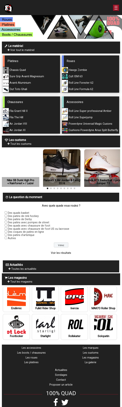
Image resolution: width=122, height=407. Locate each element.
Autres (12, 238)
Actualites (61, 370)
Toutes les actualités (22, 269)
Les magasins (90, 357)
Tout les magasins (19, 281)
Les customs (90, 352)
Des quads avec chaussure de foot (29, 225)
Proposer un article (61, 384)
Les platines (31, 362)
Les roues (31, 357)
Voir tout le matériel (20, 50)
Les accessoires (31, 347)
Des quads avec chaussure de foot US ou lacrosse (38, 228)
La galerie (90, 362)
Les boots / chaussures (31, 352)
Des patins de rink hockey (23, 216)
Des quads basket (18, 212)
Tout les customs (19, 144)
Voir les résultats (61, 253)
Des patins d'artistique (21, 235)
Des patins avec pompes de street (28, 222)
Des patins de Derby (20, 219)
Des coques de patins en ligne (26, 231)
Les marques (90, 347)
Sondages (61, 375)
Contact (61, 379)
